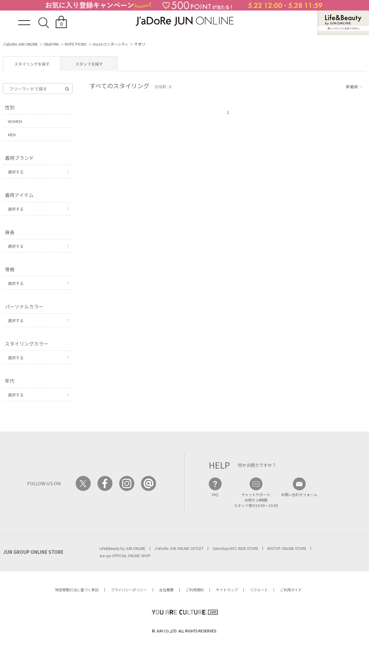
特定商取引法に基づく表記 (77, 589)
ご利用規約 (195, 589)
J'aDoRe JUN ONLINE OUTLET (179, 548)
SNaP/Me (51, 44)
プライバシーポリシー (129, 589)
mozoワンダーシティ (110, 44)
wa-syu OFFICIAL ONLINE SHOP (125, 555)
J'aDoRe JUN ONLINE (20, 44)
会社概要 (166, 589)
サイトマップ (227, 589)
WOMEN (15, 121)
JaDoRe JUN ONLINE (184, 21)
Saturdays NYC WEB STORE (235, 548)
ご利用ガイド (291, 589)
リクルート (259, 589)
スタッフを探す (89, 64)
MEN (12, 134)
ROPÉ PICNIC (76, 44)
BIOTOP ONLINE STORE (286, 548)
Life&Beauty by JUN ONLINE (122, 548)
